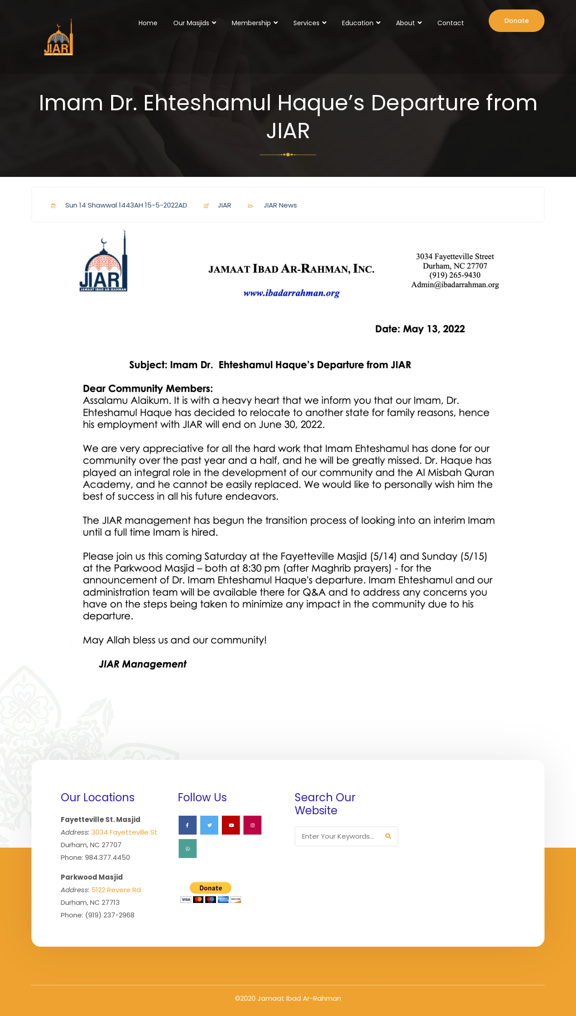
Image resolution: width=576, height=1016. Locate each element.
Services (306, 22)
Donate (516, 20)
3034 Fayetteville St (124, 832)
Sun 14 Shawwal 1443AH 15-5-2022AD (115, 205)
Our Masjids (191, 22)
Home (148, 22)
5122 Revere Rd (116, 889)
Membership (251, 22)
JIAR (214, 205)
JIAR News (280, 205)
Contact (450, 22)
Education (358, 22)
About (405, 22)
